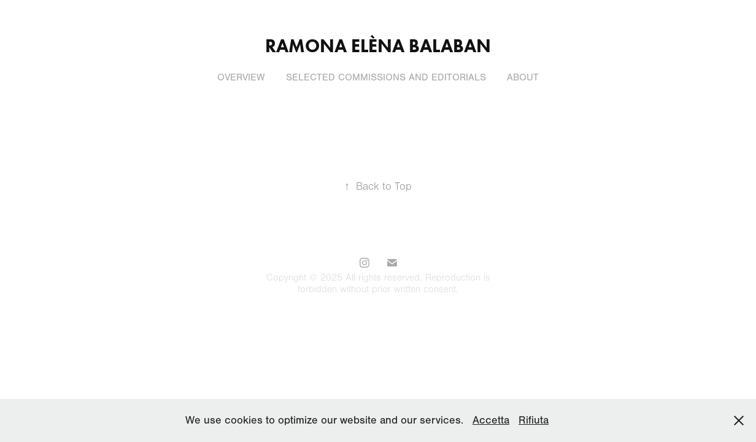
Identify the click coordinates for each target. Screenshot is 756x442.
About (523, 77)
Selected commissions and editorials (386, 77)
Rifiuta (534, 420)
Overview (240, 77)
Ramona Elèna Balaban (378, 45)
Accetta (490, 420)
